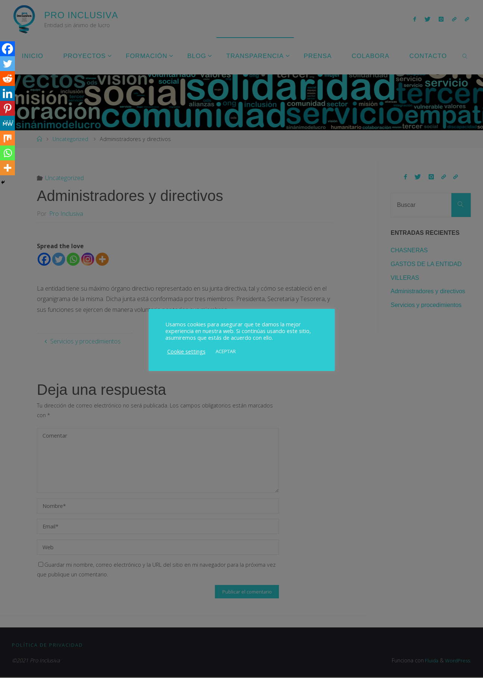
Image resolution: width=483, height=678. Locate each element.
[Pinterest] (7, 108)
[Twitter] (7, 63)
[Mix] (7, 138)
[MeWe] (7, 123)
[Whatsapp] (7, 152)
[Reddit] (7, 78)
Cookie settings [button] (186, 351)
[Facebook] (7, 48)
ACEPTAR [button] (226, 351)
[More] (7, 167)
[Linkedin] (7, 93)
